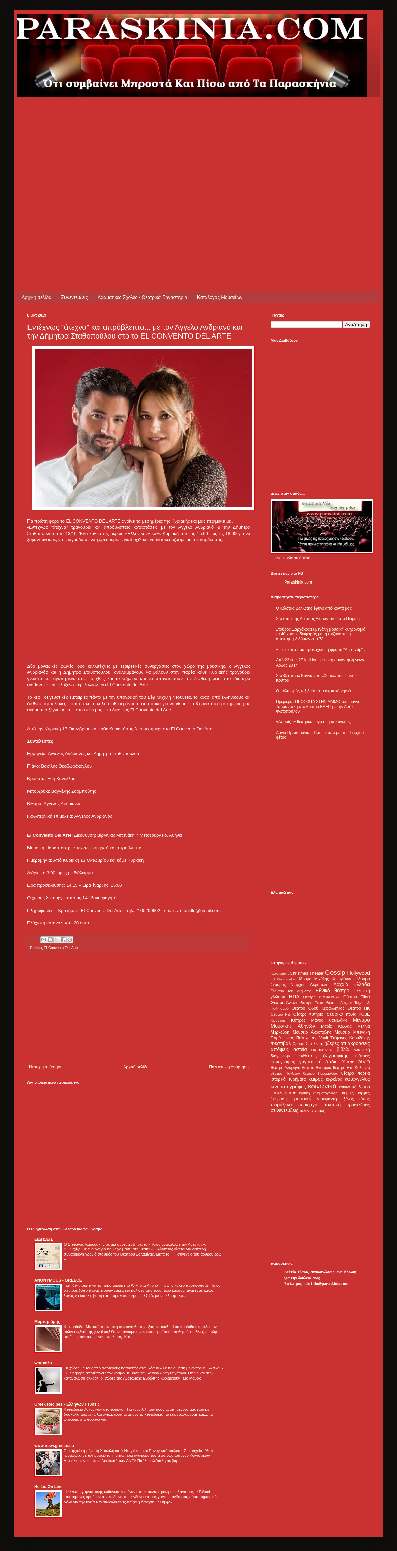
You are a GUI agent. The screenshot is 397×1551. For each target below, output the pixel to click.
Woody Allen (286, 979)
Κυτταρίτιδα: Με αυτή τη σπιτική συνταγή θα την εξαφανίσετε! (116, 1327)
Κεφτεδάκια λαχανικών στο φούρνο (94, 1409)
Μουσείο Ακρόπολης (311, 1032)
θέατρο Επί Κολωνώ (351, 1067)
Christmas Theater (306, 973)
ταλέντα (306, 1110)
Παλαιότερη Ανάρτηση (229, 1067)
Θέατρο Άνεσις (284, 1002)
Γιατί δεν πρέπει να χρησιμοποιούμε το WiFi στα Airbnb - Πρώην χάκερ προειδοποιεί (136, 1285)
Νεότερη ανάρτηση (45, 1067)
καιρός (316, 1079)
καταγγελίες (357, 1079)
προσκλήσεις (358, 1105)
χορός (319, 1110)
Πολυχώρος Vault (312, 1038)
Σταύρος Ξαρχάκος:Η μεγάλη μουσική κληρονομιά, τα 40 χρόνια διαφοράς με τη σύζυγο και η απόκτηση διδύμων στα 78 (321, 634)
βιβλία (343, 1049)
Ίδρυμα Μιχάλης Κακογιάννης (326, 979)
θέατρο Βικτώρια (317, 1067)
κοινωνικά (322, 1086)
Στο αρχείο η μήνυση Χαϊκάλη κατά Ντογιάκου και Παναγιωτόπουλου (123, 1451)
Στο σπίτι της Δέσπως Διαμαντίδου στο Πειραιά (318, 618)
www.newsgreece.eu (54, 1445)
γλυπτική (362, 1049)
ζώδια (331, 1061)
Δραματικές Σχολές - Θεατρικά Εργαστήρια (142, 297)
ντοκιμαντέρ (328, 1099)
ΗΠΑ (294, 996)
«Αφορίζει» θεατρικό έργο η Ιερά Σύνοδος (313, 721)
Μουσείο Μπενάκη (352, 1032)
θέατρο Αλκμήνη (285, 1067)
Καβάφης (278, 1020)
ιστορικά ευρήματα (288, 1079)
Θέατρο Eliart (356, 997)
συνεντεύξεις (284, 1110)
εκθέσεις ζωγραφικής (323, 1055)
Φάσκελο (43, 1363)
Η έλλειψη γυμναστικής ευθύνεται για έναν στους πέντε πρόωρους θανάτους (129, 1492)
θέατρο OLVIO (355, 1062)
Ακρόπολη (319, 984)
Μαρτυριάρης (47, 1321)
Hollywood (358, 973)
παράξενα (281, 1104)
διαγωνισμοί (281, 1056)
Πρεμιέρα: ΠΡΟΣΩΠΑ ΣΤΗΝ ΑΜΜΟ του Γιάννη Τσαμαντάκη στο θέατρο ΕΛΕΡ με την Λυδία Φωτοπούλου (318, 706)
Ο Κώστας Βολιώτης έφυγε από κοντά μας (314, 608)
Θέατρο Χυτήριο (308, 1014)
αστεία (300, 1049)
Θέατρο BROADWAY (321, 997)
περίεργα (308, 1104)
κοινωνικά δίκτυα (354, 1087)
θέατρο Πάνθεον (285, 1073)
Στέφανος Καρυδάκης (350, 1038)
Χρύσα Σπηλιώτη (307, 1043)
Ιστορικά (334, 1014)
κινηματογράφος (288, 1086)
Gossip (335, 972)
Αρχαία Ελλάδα (351, 984)
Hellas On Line (48, 1486)
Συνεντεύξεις (74, 297)
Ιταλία (351, 1014)
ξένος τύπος (357, 1099)
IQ (273, 979)
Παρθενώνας (282, 1038)
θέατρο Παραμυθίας (320, 1073)
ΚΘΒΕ (364, 1014)
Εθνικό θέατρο (332, 990)
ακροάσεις (359, 1043)
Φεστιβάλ (281, 1043)
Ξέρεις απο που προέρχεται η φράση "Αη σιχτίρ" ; (320, 649)
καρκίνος (334, 1079)
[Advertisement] (63, 160)
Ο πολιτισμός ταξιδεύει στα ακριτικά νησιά (313, 691)
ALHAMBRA (280, 973)
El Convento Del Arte (61, 948)
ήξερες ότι (335, 1043)
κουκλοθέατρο (283, 1092)
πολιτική (332, 1104)
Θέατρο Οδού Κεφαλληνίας (318, 1008)
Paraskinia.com (298, 582)
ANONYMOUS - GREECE (58, 1280)
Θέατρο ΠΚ (358, 1008)
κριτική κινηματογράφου (319, 1093)
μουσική (302, 1098)
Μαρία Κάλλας (336, 1026)
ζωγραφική (310, 1061)
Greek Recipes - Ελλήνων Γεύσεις (67, 1404)
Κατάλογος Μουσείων (220, 297)
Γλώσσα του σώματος (291, 991)
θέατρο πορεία (355, 1073)
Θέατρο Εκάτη (312, 1003)
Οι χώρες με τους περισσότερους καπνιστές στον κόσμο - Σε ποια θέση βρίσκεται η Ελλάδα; (143, 1368)
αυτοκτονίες (322, 1049)
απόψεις (280, 1049)
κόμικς (348, 1092)
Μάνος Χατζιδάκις (329, 1020)
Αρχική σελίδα (36, 297)
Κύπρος (298, 1020)
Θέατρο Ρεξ (281, 1014)
